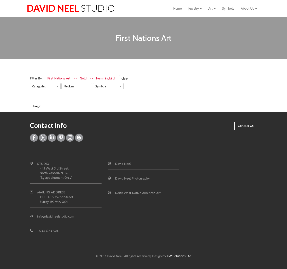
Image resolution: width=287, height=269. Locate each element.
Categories (39, 86)
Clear (124, 78)
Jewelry (195, 8)
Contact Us (246, 126)
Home (177, 8)
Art (212, 8)
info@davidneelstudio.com (55, 216)
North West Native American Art (138, 193)
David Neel (71, 8)
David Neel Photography (132, 178)
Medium (69, 86)
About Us (249, 8)
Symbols (228, 8)
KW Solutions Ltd (179, 256)
